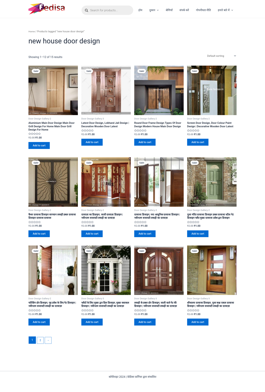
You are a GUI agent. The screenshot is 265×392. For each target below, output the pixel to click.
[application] (163, 10)
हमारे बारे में (226, 10)
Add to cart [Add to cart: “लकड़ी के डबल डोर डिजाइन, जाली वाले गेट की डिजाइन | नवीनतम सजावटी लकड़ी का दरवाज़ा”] (146, 331)
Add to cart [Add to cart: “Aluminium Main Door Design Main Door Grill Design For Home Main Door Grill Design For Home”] (40, 147)
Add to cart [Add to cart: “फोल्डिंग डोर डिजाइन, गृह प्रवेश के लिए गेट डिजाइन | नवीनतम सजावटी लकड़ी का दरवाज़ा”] (40, 331)
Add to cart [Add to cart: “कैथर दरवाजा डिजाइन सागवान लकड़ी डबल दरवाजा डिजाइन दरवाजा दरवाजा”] (40, 238)
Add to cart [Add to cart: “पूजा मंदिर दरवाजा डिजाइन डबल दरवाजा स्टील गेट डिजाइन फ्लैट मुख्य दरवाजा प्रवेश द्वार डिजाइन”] (199, 241)
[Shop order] (220, 56)
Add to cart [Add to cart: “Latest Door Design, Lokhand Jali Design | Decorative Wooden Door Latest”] (93, 147)
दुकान (160, 10)
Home (31, 31)
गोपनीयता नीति (205, 10)
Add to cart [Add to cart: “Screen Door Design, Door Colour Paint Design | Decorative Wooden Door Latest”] (199, 147)
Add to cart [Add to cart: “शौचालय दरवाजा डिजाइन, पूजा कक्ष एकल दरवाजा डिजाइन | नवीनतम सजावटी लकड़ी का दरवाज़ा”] (199, 335)
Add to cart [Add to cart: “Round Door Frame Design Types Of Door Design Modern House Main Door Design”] (146, 147)
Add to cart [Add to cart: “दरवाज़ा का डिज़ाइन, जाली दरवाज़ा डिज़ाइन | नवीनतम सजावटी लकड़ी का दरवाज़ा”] (93, 238)
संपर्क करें (188, 10)
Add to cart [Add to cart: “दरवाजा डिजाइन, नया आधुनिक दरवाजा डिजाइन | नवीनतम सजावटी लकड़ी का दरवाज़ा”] (146, 238)
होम (148, 10)
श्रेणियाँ (173, 10)
